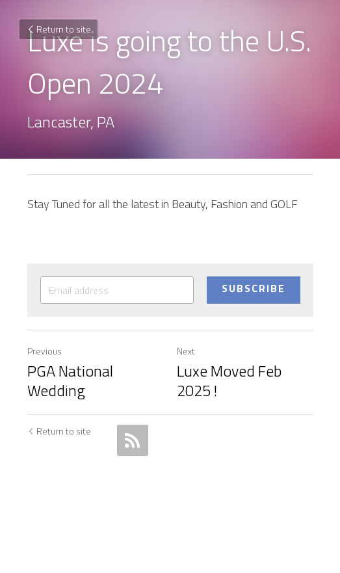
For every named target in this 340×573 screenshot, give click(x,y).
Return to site (58, 29)
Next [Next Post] (186, 351)
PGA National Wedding (70, 380)
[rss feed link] (132, 440)
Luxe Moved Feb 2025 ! (229, 380)
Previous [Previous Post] (44, 351)
